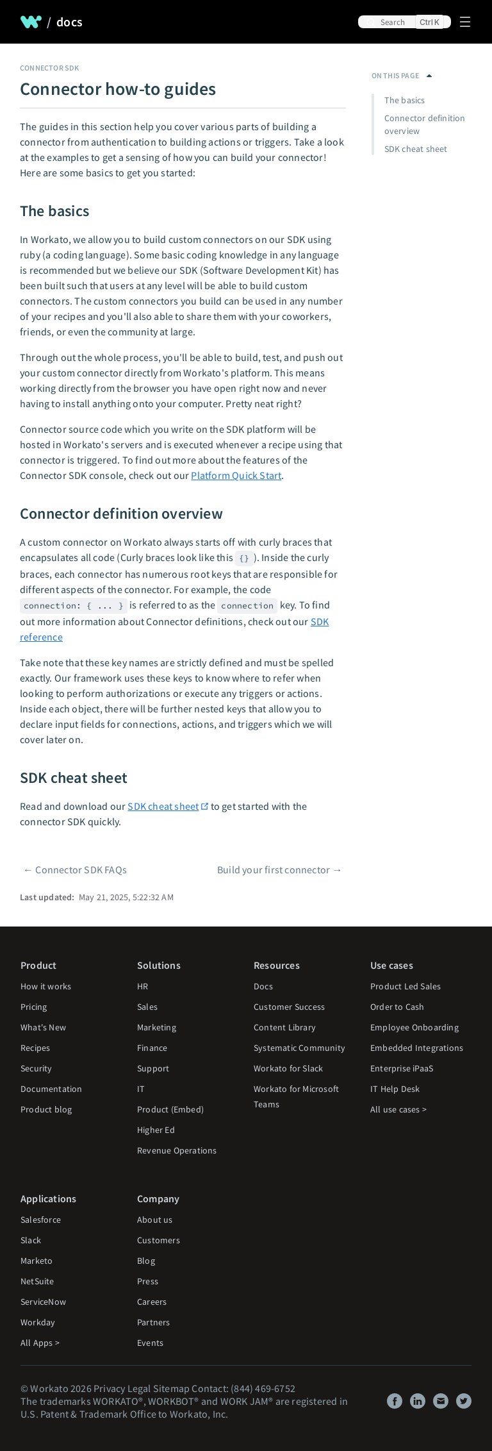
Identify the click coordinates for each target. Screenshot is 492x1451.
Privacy (109, 1388)
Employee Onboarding (414, 1027)
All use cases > (398, 1109)
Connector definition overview (425, 124)
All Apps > (40, 1342)
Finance (152, 1047)
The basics (404, 100)
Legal (139, 1388)
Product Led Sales (405, 986)
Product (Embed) (170, 1109)
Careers (152, 1301)
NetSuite (37, 1281)
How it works (45, 986)
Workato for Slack (288, 1068)
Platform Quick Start (236, 475)
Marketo (36, 1260)
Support (153, 1068)
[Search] (404, 21)
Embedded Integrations (416, 1047)
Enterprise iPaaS (401, 1068)
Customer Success (289, 1006)
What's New (43, 1027)
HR (142, 986)
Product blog (46, 1109)
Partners (153, 1322)
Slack (30, 1240)
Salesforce (40, 1219)
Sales (147, 1006)
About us (155, 1219)
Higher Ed (156, 1130)
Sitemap (171, 1388)
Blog (146, 1260)
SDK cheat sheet (163, 806)
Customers (158, 1240)
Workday (37, 1322)
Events (150, 1342)
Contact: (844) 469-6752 (243, 1388)
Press (147, 1281)
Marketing (156, 1027)
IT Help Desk (395, 1089)
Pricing (33, 1006)
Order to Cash (397, 1006)
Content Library (285, 1027)
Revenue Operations (177, 1150)
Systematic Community (299, 1047)
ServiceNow (43, 1301)
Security (36, 1068)
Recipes (35, 1047)
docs (69, 21)
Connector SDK (49, 67)
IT (141, 1089)
